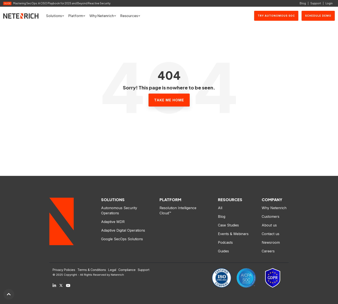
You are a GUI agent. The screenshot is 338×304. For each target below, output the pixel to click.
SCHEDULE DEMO (318, 15)
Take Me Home (169, 100)
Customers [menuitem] (270, 216)
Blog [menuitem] (221, 216)
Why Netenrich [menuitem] (274, 208)
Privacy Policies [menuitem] (64, 270)
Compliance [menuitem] (127, 270)
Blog (303, 3)
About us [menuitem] (269, 225)
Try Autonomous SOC (276, 15)
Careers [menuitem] (268, 251)
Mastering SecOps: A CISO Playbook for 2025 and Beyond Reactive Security (62, 3)
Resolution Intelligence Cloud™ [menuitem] (178, 210)
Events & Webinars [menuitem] (233, 234)
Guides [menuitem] (223, 251)
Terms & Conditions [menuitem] (91, 270)
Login (329, 3)
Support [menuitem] (143, 270)
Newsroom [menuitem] (271, 242)
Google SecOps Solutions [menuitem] (122, 239)
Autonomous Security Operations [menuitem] (119, 210)
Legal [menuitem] (112, 270)
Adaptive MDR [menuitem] (113, 222)
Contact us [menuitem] (270, 234)
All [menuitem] (220, 208)
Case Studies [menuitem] (228, 225)
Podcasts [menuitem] (225, 242)
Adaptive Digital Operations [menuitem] (123, 230)
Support (315, 3)
